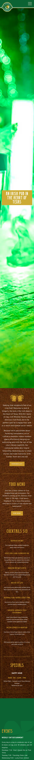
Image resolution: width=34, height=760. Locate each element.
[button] (30, 3)
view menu (17, 513)
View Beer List (17, 464)
